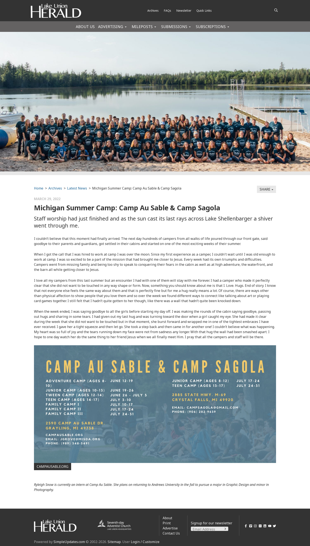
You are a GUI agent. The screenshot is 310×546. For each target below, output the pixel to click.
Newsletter (183, 10)
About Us (85, 26)
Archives (153, 10)
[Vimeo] (249, 526)
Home (38, 188)
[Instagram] (254, 526)
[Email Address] (209, 529)
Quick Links (204, 10)
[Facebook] (245, 526)
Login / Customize (145, 541)
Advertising (110, 26)
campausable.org (52, 466)
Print (167, 523)
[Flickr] (259, 526)
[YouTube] (268, 526)
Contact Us (171, 533)
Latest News (77, 188)
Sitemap (114, 541)
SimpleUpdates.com (69, 541)
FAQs (167, 10)
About (167, 518)
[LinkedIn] (264, 526)
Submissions (174, 26)
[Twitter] (273, 526)
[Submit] (225, 529)
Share (266, 189)
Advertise (170, 528)
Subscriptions (211, 26)
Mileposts (142, 26)
